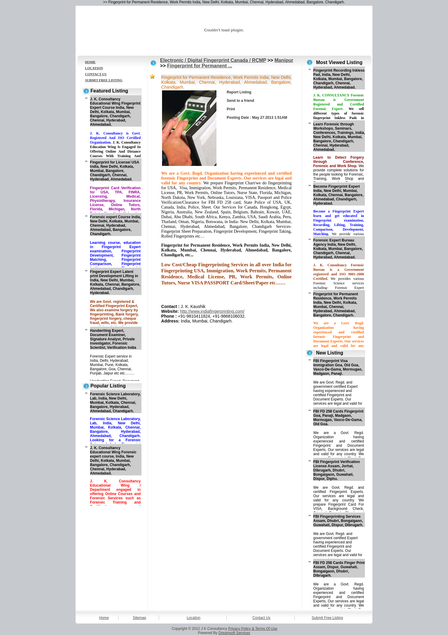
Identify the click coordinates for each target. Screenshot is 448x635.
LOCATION (94, 68)
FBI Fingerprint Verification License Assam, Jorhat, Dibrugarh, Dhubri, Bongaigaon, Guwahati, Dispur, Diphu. (336, 470)
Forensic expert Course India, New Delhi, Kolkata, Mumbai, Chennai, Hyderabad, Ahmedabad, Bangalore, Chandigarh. (115, 225)
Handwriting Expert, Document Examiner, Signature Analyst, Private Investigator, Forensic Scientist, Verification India (113, 339)
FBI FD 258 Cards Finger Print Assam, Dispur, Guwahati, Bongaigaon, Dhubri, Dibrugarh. (339, 569)
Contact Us (261, 618)
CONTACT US (95, 74)
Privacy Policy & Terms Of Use (252, 629)
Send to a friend (240, 101)
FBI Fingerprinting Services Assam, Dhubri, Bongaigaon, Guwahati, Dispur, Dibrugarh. (338, 520)
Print (231, 109)
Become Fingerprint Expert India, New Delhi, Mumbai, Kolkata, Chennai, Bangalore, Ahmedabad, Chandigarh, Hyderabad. (338, 195)
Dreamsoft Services (234, 633)
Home (104, 618)
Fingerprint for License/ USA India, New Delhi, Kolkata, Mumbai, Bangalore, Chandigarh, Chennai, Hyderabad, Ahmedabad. (114, 170)
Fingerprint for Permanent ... (199, 65)
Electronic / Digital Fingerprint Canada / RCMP (213, 60)
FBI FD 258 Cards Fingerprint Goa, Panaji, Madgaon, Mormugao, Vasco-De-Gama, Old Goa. (338, 417)
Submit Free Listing (327, 618)
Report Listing (239, 92)
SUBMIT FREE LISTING (103, 80)
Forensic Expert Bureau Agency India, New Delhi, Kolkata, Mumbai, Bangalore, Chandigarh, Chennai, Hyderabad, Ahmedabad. (338, 248)
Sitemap (139, 618)
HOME (90, 62)
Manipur (283, 60)
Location (193, 618)
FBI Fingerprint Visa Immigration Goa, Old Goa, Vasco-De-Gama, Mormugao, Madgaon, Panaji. (337, 367)
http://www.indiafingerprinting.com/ (212, 311)
